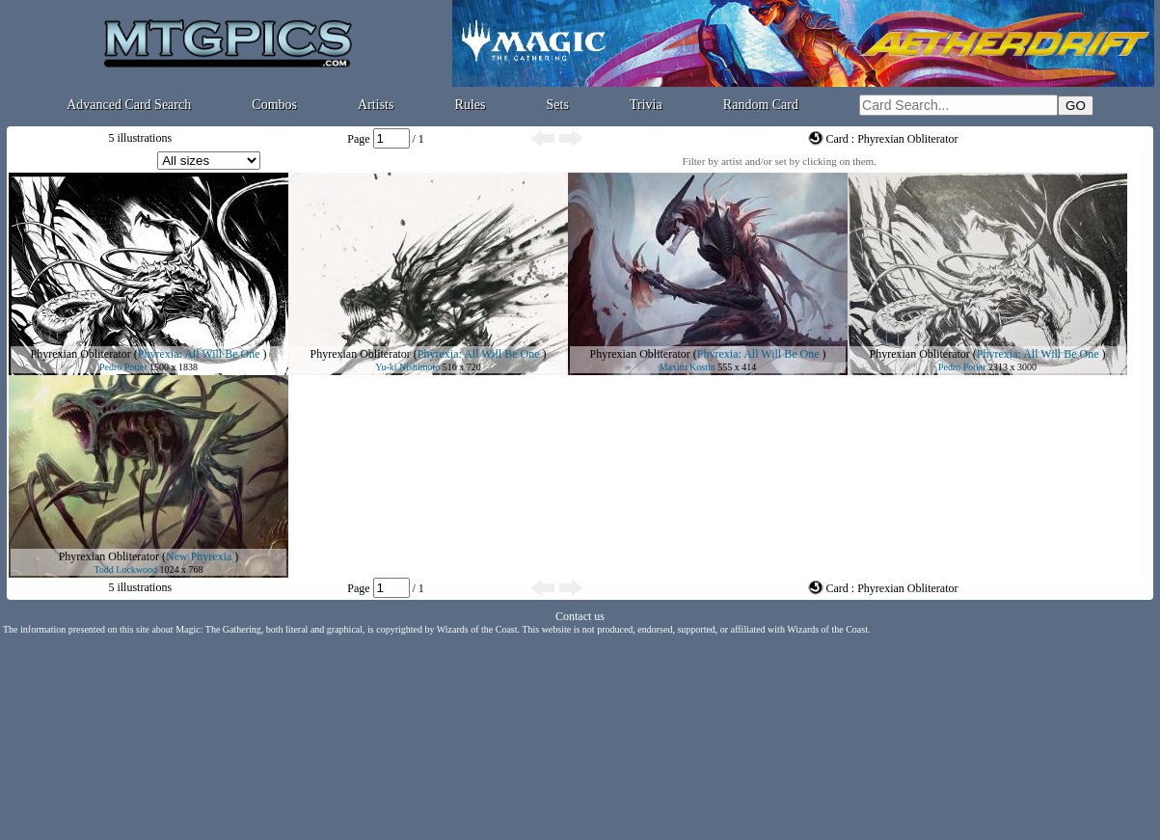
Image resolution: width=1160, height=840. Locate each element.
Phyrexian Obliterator (81, 354)
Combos (274, 104)
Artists (375, 104)
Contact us (580, 616)
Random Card (760, 104)
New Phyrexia (198, 556)
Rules (470, 104)
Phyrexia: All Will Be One (199, 354)
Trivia (646, 104)
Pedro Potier (123, 367)
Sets (558, 104)
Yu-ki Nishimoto (407, 367)
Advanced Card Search (129, 104)
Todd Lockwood (125, 569)
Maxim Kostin (687, 367)
